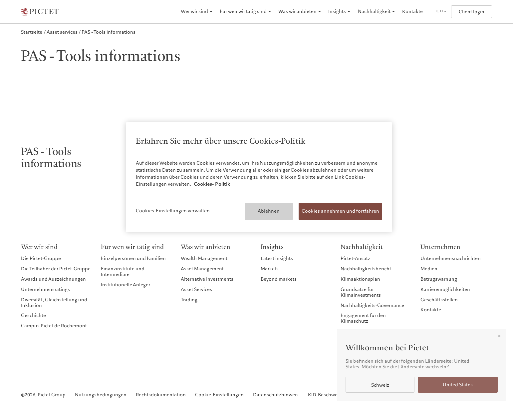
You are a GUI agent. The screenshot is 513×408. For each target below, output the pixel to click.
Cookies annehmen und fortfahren (340, 211)
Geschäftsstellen (439, 300)
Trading (189, 300)
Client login (471, 12)
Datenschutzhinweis (276, 395)
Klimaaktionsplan (360, 279)
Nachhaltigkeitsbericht (366, 269)
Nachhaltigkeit (374, 11)
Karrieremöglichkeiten (445, 289)
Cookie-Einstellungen (219, 395)
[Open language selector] (441, 12)
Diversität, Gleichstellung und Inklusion (54, 303)
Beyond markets (279, 279)
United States (458, 385)
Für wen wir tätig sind (243, 11)
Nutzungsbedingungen (101, 395)
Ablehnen (269, 211)
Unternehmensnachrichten (450, 258)
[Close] (499, 336)
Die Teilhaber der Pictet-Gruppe (56, 269)
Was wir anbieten (297, 11)
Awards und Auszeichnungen (53, 279)
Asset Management (202, 269)
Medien (428, 269)
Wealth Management (204, 258)
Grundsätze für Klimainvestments (361, 292)
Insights (337, 11)
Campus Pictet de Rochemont (54, 326)
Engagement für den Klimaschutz (363, 318)
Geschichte (33, 315)
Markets (270, 269)
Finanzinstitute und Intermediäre (122, 272)
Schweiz (380, 385)
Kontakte (412, 11)
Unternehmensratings (45, 289)
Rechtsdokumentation (161, 395)
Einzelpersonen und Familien (133, 258)
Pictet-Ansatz (355, 258)
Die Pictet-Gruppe (41, 258)
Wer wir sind (194, 11)
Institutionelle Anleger (125, 285)
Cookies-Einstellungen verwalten (173, 210)
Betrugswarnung (438, 279)
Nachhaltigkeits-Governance (372, 305)
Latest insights (277, 258)
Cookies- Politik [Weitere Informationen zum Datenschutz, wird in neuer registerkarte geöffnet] (212, 184)
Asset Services (196, 289)
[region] (259, 177)
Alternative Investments (207, 279)
